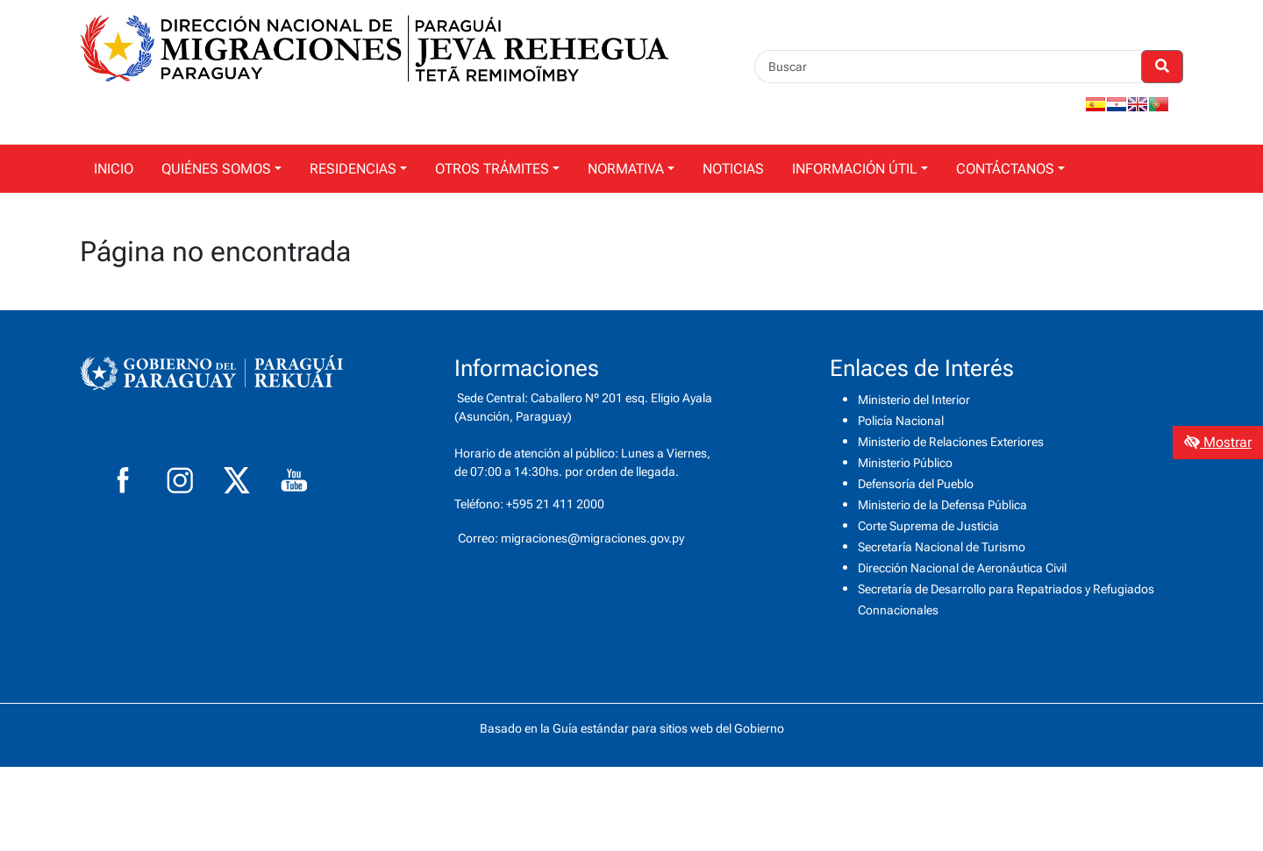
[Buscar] (948, 66)
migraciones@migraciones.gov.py (592, 538)
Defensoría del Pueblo (916, 484)
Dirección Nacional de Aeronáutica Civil (962, 568)
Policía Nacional (901, 421)
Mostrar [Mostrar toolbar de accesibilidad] (1218, 442)
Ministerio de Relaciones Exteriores (951, 442)
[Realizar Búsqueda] (1162, 66)
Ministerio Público (905, 463)
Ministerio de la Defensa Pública (942, 505)
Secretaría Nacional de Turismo (941, 547)
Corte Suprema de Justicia (928, 526)
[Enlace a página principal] (374, 47)
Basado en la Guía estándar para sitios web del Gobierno (632, 728)
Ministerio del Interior (914, 400)
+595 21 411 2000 (555, 504)
